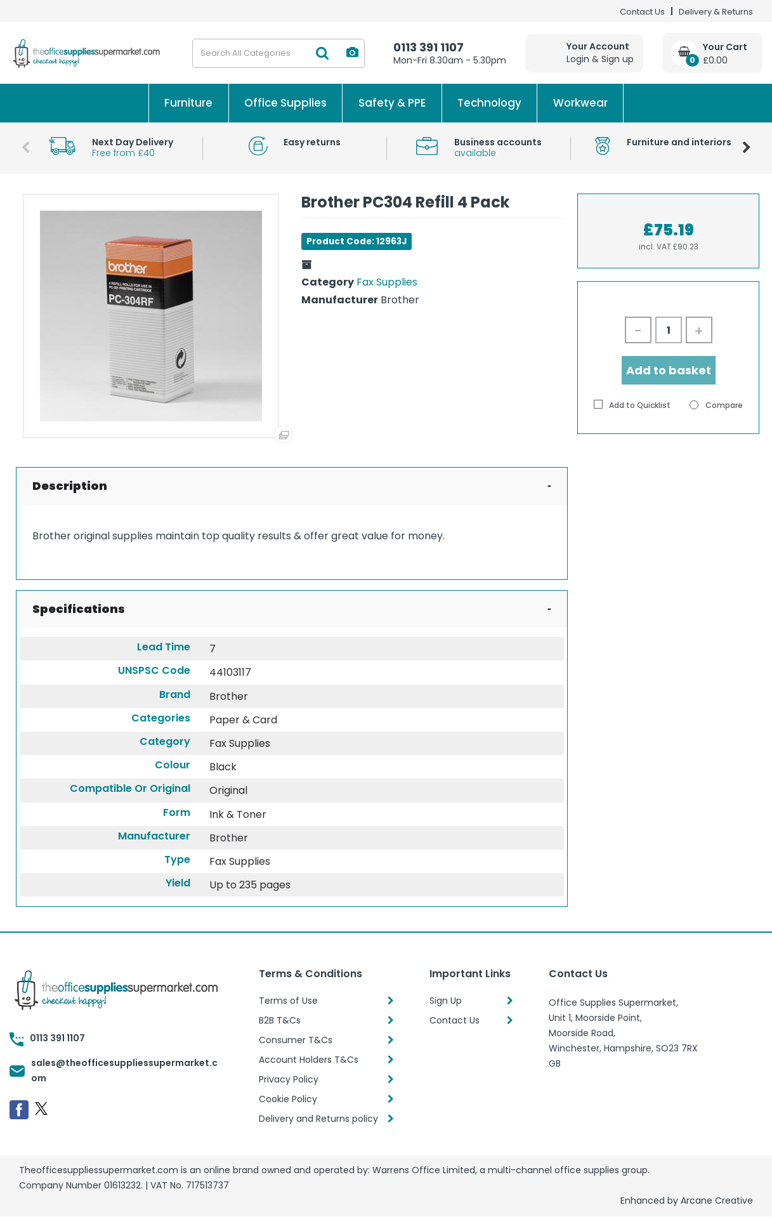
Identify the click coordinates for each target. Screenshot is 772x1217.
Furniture (188, 102)
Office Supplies (285, 102)
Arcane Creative (717, 1200)
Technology (489, 102)
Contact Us (642, 12)
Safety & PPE (392, 102)
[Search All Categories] (278, 53)
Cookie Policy (288, 1099)
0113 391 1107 (428, 47)
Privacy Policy (288, 1079)
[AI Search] (352, 53)
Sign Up (445, 1001)
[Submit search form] (322, 53)
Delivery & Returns (716, 12)
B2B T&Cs (280, 1020)
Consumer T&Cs (295, 1040)
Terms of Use (288, 1001)
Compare (716, 405)
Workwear (580, 102)
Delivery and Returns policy (318, 1119)
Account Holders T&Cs (308, 1060)
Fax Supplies (387, 282)
